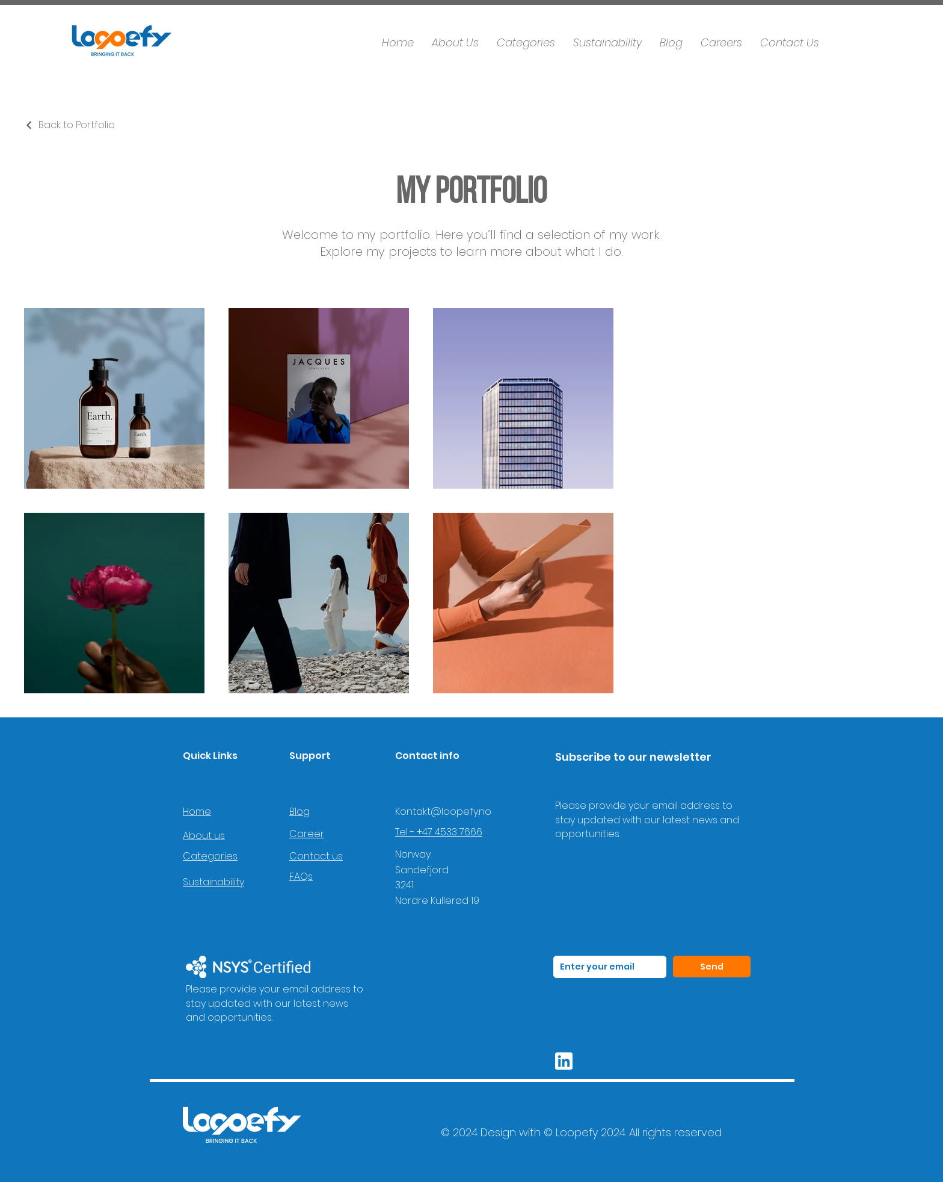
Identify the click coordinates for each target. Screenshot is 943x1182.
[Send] (712, 966)
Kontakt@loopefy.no (443, 811)
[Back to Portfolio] (69, 125)
